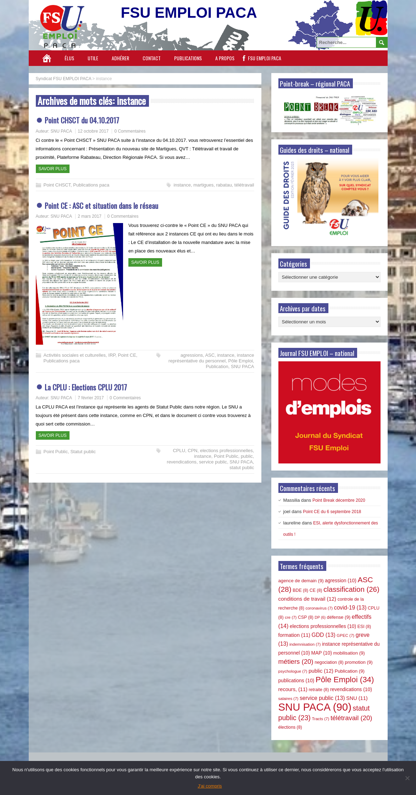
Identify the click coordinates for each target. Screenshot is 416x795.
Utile (93, 58)
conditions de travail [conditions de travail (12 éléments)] (307, 599)
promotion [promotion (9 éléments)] (358, 662)
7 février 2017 (91, 397)
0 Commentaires (129, 131)
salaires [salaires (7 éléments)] (288, 698)
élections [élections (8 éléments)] (290, 727)
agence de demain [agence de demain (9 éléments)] (301, 580)
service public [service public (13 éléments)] (322, 698)
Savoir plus (53, 168)
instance (182, 185)
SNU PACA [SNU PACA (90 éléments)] (314, 707)
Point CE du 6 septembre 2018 (332, 511)
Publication (217, 366)
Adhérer (120, 58)
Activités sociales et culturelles (75, 355)
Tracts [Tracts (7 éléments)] (320, 719)
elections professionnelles (226, 450)
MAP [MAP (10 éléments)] (321, 653)
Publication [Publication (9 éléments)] (350, 671)
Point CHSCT (57, 185)
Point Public (56, 451)
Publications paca (91, 185)
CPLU (179, 450)
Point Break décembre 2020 (338, 500)
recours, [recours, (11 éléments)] (292, 689)
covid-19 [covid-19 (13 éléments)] (350, 608)
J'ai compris (210, 786)
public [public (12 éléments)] (321, 671)
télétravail (244, 185)
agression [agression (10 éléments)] (340, 580)
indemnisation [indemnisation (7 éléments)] (305, 644)
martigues (203, 185)
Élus (69, 58)
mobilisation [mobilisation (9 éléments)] (349, 653)
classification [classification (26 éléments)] (351, 589)
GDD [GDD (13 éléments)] (323, 635)
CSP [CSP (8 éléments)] (306, 617)
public (247, 456)
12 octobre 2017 (93, 131)
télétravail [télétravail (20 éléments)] (351, 718)
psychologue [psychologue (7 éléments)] (292, 671)
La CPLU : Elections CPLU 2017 (86, 387)
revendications (181, 462)
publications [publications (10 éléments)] (296, 680)
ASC (210, 355)
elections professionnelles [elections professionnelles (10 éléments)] (323, 626)
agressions (192, 355)
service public (213, 462)
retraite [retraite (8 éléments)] (319, 689)
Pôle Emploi (240, 360)
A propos (224, 58)
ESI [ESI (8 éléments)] (364, 626)
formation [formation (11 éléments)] (294, 635)
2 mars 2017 (89, 216)
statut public (241, 467)
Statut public (83, 451)
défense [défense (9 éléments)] (339, 617)
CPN (192, 450)
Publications (188, 58)
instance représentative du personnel (211, 357)
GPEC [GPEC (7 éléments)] (345, 635)
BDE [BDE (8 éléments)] (300, 590)
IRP (111, 355)
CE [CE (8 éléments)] (316, 590)
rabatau (224, 185)
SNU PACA (61, 131)
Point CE (127, 355)
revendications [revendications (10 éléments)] (351, 689)
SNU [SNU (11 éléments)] (357, 698)
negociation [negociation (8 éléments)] (329, 662)
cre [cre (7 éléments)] (290, 617)
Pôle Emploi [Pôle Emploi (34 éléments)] (345, 679)
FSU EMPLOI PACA (264, 58)
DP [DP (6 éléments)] (320, 617)
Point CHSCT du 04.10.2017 (82, 120)
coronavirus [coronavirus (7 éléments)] (319, 608)
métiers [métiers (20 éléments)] (296, 661)
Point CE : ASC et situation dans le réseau (101, 205)
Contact (152, 58)
